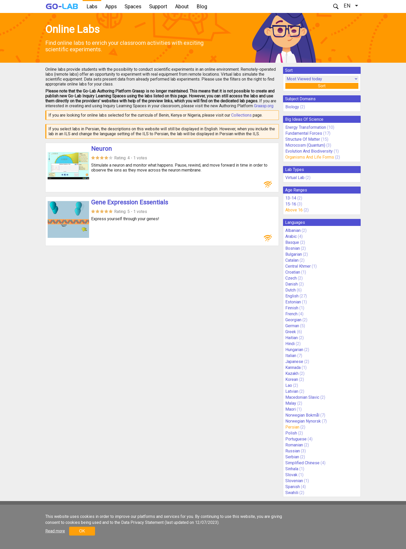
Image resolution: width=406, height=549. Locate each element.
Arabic (291, 236)
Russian (292, 450)
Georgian (293, 319)
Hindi (290, 343)
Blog (202, 6)
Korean (291, 379)
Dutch (290, 290)
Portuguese (296, 439)
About (182, 6)
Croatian (292, 272)
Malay (290, 403)
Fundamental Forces (303, 133)
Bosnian (292, 248)
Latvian (291, 391)
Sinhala (291, 468)
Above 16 (294, 210)
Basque (292, 242)
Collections (241, 115)
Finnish (291, 307)
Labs (91, 6)
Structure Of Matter (302, 139)
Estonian (293, 302)
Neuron (101, 148)
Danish (291, 284)
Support (158, 6)
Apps (111, 6)
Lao (288, 385)
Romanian (294, 445)
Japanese (294, 361)
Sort (321, 85)
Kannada (293, 367)
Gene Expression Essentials (129, 202)
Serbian (292, 456)
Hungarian (294, 349)
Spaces (133, 6)
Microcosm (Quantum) (305, 145)
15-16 (290, 204)
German (292, 325)
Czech (291, 278)
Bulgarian (293, 254)
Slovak (291, 474)
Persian (292, 427)
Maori (290, 409)
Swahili (291, 492)
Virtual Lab (294, 177)
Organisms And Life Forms (309, 157)
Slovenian (294, 480)
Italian (290, 355)
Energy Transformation (305, 127)
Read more (55, 531)
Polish (291, 433)
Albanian (293, 230)
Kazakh (292, 373)
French (291, 313)
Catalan (292, 260)
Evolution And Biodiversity (309, 151)
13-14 (290, 198)
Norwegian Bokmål (302, 415)
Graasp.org (263, 105)
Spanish (292, 486)
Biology (292, 106)
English (292, 296)
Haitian (291, 337)
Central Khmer (298, 266)
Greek (290, 331)
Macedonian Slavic (302, 397)
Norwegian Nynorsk (303, 421)
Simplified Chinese (302, 462)
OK (82, 531)
